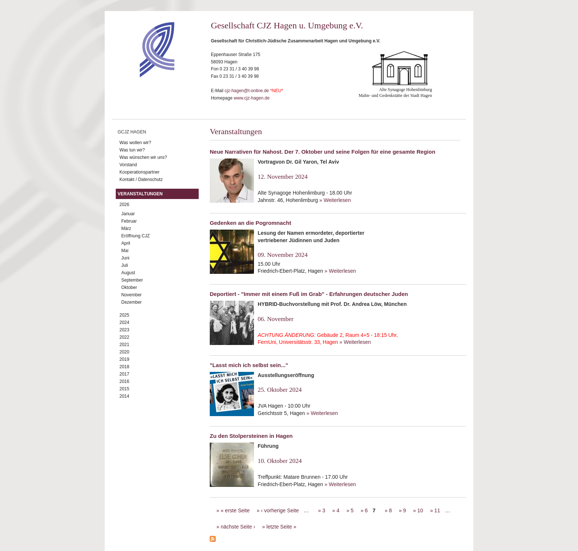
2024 (124, 322)
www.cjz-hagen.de (251, 98)
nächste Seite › (238, 527)
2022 (124, 337)
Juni (125, 258)
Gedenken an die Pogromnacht (250, 223)
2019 (124, 359)
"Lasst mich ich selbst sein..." (249, 365)
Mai (124, 250)
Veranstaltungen (140, 193)
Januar (128, 213)
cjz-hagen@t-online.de (246, 90)
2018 (124, 366)
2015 (124, 388)
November (131, 294)
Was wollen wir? (135, 142)
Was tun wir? (132, 150)
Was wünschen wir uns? (143, 157)
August (128, 272)
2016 (124, 381)
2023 (124, 329)
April (125, 243)
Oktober (129, 287)
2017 (124, 374)
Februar (129, 221)
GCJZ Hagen (132, 132)
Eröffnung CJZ (135, 235)
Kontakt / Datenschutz (141, 179)
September (132, 280)
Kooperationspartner (139, 172)
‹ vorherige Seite (280, 510)
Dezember (131, 302)
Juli (124, 265)
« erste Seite (235, 510)
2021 (124, 344)
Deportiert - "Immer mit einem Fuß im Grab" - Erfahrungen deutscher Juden (309, 294)
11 (437, 510)
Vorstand (128, 164)
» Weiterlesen (335, 200)
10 (420, 510)
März (126, 228)
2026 (124, 204)
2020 (124, 352)
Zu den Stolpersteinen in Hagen (251, 436)
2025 (124, 315)
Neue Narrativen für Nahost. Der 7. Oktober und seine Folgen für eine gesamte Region (322, 152)
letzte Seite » (281, 527)
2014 (124, 396)
